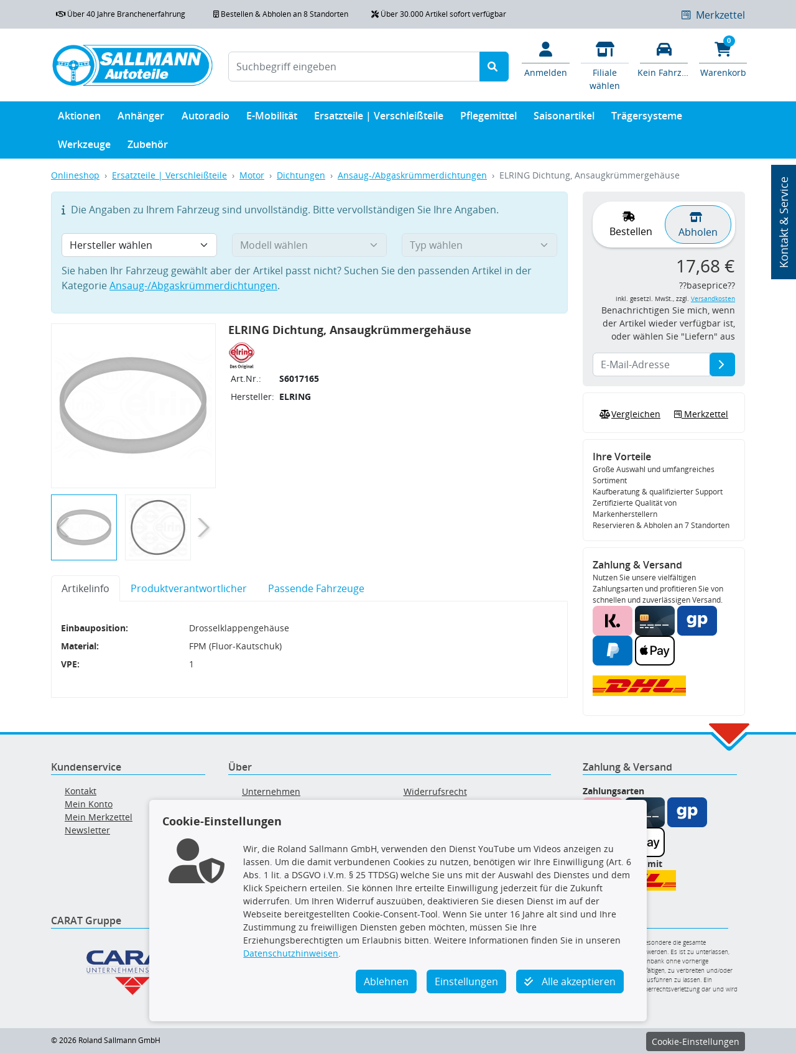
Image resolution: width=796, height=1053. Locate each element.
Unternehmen (271, 791)
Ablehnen (386, 981)
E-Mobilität (271, 118)
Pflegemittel (488, 118)
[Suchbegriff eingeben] (354, 66)
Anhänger (141, 118)
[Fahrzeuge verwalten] (663, 58)
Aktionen (79, 118)
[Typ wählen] (479, 245)
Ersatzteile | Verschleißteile (378, 118)
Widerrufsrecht (435, 791)
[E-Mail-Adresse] (722, 364)
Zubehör (147, 147)
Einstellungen (466, 981)
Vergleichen (628, 414)
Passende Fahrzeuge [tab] (316, 588)
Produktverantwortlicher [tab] (189, 588)
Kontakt (80, 791)
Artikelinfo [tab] (85, 588)
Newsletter (87, 830)
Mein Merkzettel (98, 817)
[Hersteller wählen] (139, 245)
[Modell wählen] (309, 245)
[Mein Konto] (545, 58)
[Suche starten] (494, 66)
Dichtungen (301, 175)
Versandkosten (713, 299)
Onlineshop (75, 175)
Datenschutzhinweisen (290, 953)
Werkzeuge (84, 147)
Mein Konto (89, 804)
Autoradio (205, 118)
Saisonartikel (564, 118)
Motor (251, 175)
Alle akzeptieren (570, 981)
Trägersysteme (646, 118)
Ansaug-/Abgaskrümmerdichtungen (412, 175)
